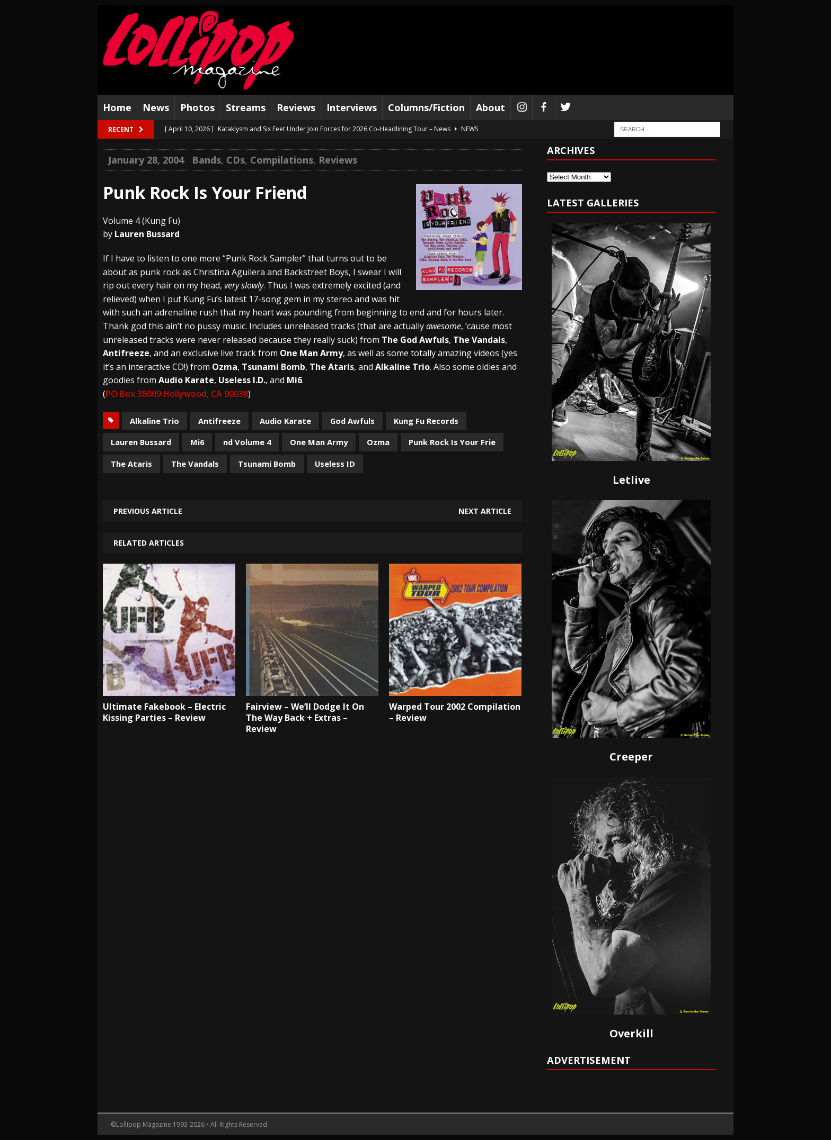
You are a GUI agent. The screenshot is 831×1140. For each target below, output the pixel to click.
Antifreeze (219, 420)
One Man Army (319, 442)
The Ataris (131, 463)
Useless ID (335, 463)
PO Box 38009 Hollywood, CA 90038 (176, 394)
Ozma (378, 442)
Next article (484, 511)
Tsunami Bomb (267, 463)
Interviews (351, 107)
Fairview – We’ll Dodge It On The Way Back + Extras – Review (305, 718)
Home (117, 107)
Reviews (296, 107)
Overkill (631, 1033)
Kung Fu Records (426, 420)
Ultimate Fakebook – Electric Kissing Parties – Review (164, 712)
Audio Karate (285, 420)
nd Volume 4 (247, 442)
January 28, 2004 (146, 159)
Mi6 (197, 442)
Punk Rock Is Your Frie (452, 442)
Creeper (631, 756)
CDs (235, 159)
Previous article (147, 511)
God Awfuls (352, 420)
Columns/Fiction (426, 107)
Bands (206, 159)
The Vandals (195, 463)
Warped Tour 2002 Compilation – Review (454, 712)
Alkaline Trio (154, 420)
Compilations (281, 159)
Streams (246, 107)
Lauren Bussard (141, 442)
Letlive (631, 480)
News (156, 107)
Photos (197, 107)
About (490, 107)
